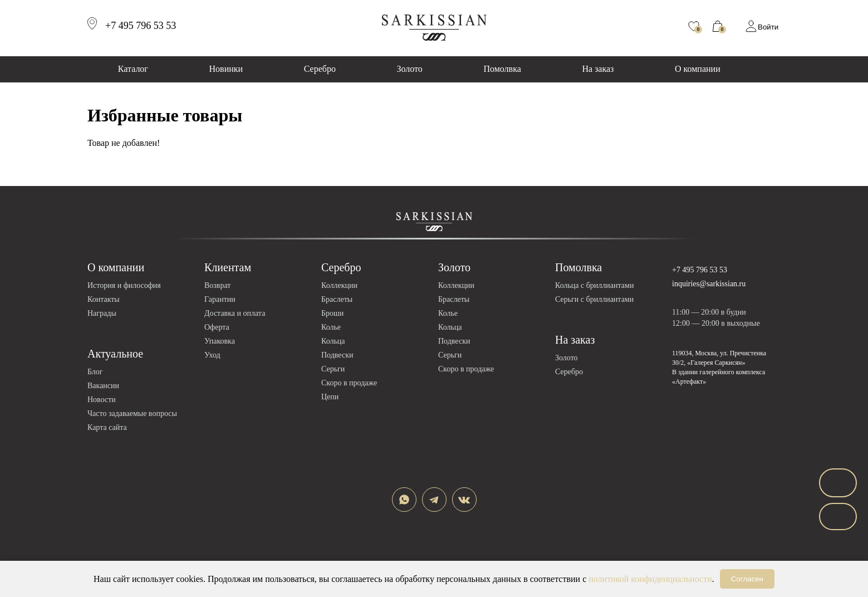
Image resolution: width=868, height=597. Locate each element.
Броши (332, 313)
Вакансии (103, 385)
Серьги (333, 369)
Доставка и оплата (234, 313)
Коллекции (339, 285)
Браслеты (336, 299)
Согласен (747, 579)
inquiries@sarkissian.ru (709, 284)
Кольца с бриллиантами (594, 285)
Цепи (330, 397)
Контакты (103, 299)
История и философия (124, 285)
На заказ (598, 69)
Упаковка (219, 341)
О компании (697, 69)
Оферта (216, 327)
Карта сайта (107, 427)
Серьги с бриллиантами (594, 299)
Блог (95, 372)
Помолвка (502, 69)
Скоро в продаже (349, 383)
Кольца (333, 341)
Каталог (133, 69)
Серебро (320, 69)
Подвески (337, 355)
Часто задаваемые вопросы (132, 413)
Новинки (226, 69)
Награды (101, 313)
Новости (101, 399)
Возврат (217, 285)
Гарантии (220, 299)
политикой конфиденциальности (650, 579)
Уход (212, 355)
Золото (410, 69)
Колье (331, 327)
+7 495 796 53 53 (699, 270)
